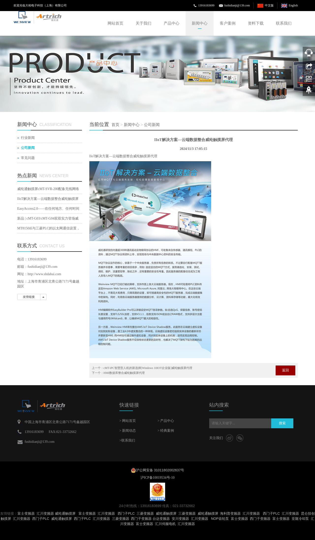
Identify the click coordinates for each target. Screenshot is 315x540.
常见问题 (28, 158)
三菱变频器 (145, 513)
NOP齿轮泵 (220, 519)
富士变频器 (26, 513)
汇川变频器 (45, 513)
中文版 (269, 5)
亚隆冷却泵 (300, 519)
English (293, 5)
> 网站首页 (127, 421)
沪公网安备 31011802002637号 (160, 470)
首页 (115, 125)
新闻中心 (199, 23)
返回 (285, 370)
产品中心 (171, 23)
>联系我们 (127, 440)
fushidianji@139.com (237, 5)
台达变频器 (161, 519)
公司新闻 (152, 125)
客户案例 (228, 23)
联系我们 (284, 23)
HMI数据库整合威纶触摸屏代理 (124, 373)
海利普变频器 (230, 513)
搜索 (282, 423)
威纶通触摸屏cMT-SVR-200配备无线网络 (48, 189)
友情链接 (29, 297)
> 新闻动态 (127, 430)
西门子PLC (126, 513)
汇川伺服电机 (165, 524)
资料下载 (256, 23)
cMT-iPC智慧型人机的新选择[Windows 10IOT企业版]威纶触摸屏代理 (148, 368)
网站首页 (115, 23)
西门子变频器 (141, 519)
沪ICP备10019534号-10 (157, 477)
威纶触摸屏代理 (145, 156)
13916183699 (206, 5)
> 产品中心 (166, 421)
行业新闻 (28, 138)
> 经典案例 (166, 430)
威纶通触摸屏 (65, 513)
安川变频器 (180, 519)
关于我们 (143, 23)
